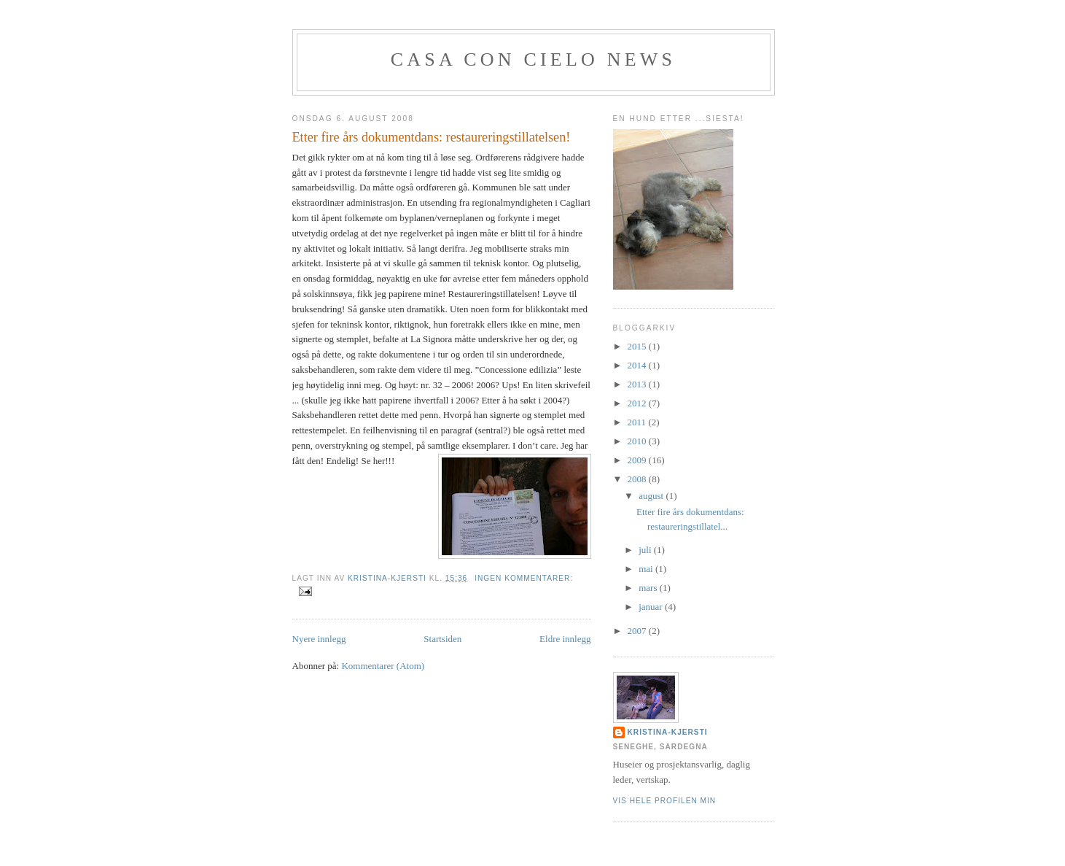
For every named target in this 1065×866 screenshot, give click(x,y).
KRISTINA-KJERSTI (668, 732)
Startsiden (442, 638)
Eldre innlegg (564, 638)
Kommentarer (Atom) (382, 665)
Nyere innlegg (319, 638)
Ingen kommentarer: (524, 578)
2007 (638, 630)
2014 (638, 365)
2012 (638, 403)
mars (649, 587)
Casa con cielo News (533, 59)
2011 (638, 422)
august (652, 495)
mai (647, 568)
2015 (638, 346)
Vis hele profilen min (665, 801)
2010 (638, 441)
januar (652, 606)
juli (646, 549)
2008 (638, 478)
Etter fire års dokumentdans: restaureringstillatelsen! (431, 137)
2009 (638, 460)
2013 (638, 384)
